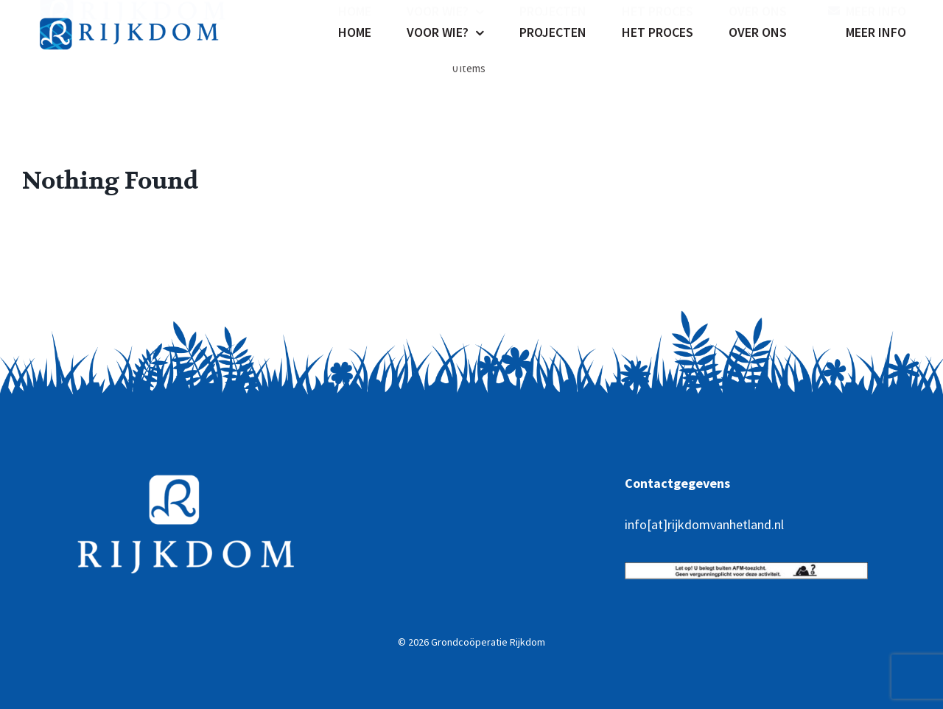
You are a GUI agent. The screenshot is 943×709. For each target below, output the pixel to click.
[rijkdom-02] (132, 10)
